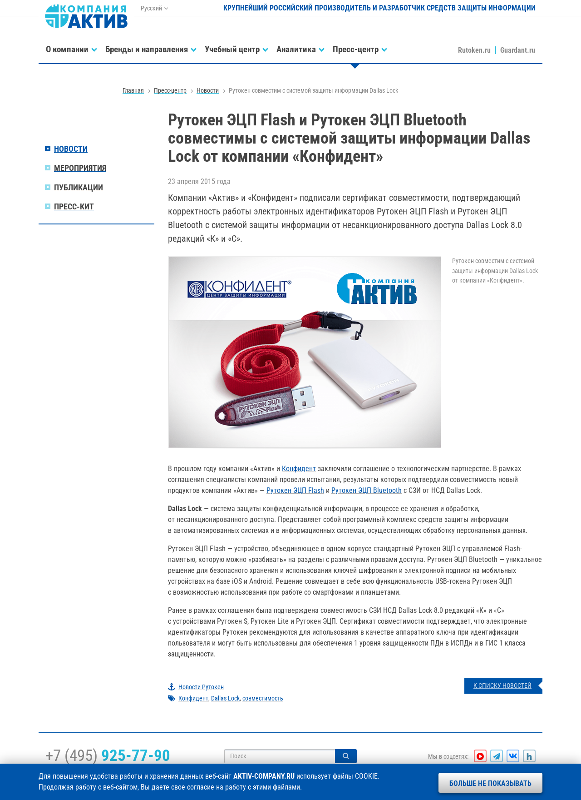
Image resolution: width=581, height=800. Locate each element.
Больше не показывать (490, 783)
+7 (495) (107, 755)
